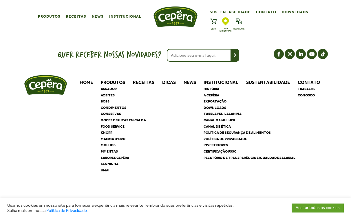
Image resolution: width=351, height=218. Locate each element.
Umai (105, 170)
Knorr (106, 133)
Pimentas (109, 151)
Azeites (108, 95)
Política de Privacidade (66, 210)
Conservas (111, 114)
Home (86, 82)
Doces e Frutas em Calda (123, 120)
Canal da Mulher (219, 120)
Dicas (169, 82)
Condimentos (113, 108)
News (98, 16)
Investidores (216, 145)
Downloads (295, 12)
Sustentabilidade (230, 12)
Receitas (76, 16)
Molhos (108, 145)
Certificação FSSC (220, 151)
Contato (266, 12)
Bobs (105, 101)
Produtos (49, 16)
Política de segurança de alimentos (237, 133)
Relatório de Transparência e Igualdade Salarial (249, 158)
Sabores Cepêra (115, 158)
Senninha (109, 164)
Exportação (215, 101)
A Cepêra (211, 95)
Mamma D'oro (113, 139)
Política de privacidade (225, 139)
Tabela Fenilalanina (223, 114)
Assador (109, 89)
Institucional (125, 16)
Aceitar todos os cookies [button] (318, 207)
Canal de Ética (217, 126)
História (211, 89)
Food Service (113, 126)
